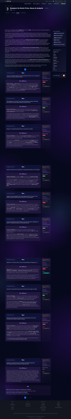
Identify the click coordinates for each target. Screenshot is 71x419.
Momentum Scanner (43, 407)
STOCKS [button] (44, 3)
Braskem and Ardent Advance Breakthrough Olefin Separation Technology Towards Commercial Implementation (21, 363)
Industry (55, 57)
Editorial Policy (12, 404)
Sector (54, 60)
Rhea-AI (12, 407)
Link (54, 64)
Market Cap (43, 406)
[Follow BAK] (46, 8)
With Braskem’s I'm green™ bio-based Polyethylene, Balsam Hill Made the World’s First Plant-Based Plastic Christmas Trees (22, 102)
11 (30, 69)
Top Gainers (43, 404)
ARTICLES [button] (57, 3)
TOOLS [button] (50, 3)
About (13, 403)
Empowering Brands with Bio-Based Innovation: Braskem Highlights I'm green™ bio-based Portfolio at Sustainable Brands (23, 222)
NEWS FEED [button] (28, 3)
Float (54, 54)
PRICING (63, 3)
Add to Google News (58, 407)
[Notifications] (53, 1)
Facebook (58, 404)
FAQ (12, 406)
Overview (7, 12)
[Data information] (61, 50)
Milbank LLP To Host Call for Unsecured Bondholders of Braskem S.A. (22, 262)
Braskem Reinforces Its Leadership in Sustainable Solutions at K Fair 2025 (23, 169)
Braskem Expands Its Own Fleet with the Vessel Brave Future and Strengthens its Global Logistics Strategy (21, 318)
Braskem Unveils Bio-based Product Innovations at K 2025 (20, 128)
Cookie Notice (28, 404)
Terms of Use (28, 403)
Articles (43, 403)
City (54, 68)
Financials (12, 12)
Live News (43, 410)
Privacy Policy (28, 406)
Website (55, 63)
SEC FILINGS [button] (36, 3)
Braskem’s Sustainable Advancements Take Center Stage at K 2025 (22, 289)
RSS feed (58, 403)
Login (47, 1)
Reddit (58, 406)
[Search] (60, 1)
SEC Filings (22, 12)
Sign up (50, 1)
